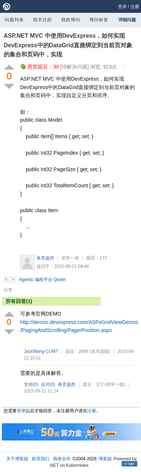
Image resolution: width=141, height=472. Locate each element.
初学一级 (70, 258)
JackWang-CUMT (41, 351)
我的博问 (70, 19)
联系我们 (40, 458)
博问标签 (98, 19)
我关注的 (42, 19)
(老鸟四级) (100, 351)
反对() (48, 384)
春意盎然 (45, 258)
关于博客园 (17, 458)
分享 (8, 289)
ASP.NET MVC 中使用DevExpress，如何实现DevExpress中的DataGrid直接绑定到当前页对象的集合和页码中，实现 (68, 45)
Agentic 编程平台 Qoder (42, 279)
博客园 (105, 458)
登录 (122, 6)
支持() (31, 384)
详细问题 (127, 19)
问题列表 (14, 19)
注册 (134, 6)
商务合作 (62, 458)
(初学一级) (115, 384)
